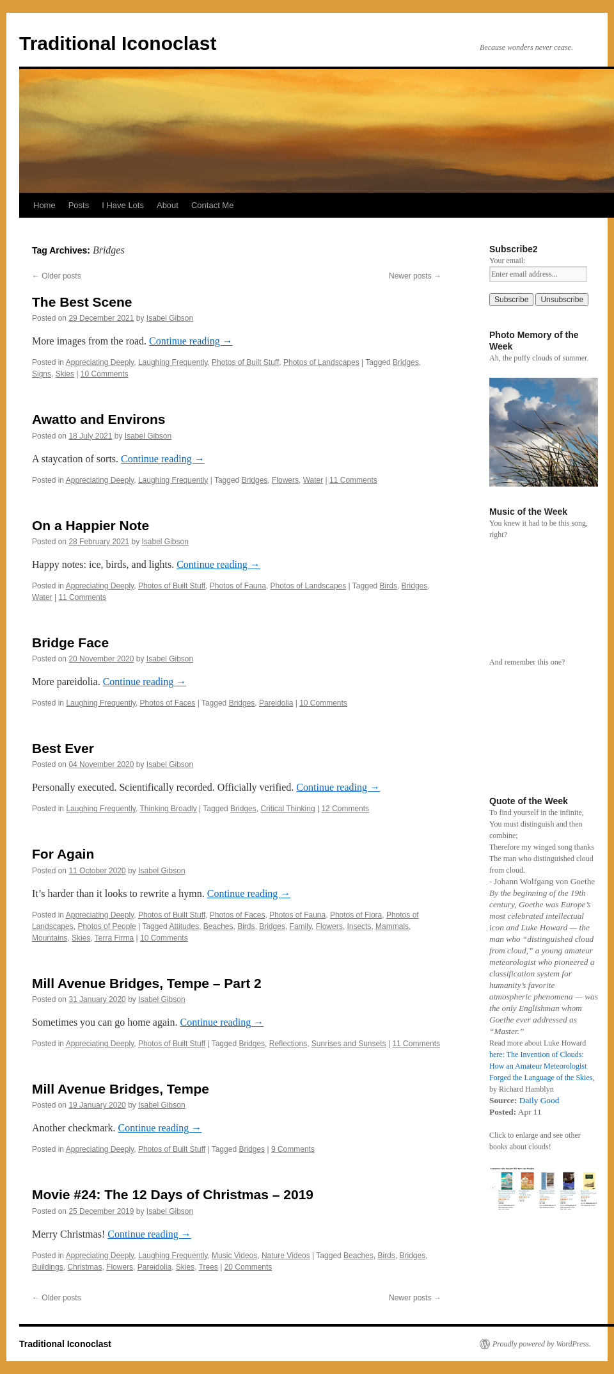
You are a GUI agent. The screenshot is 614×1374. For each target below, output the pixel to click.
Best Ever (63, 748)
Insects (359, 926)
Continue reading (191, 340)
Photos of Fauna (238, 585)
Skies (65, 373)
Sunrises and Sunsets (348, 1043)
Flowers (285, 480)
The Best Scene (82, 302)
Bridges (406, 362)
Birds (388, 585)
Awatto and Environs (98, 419)
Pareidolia (276, 703)
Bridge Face (70, 642)
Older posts (56, 275)
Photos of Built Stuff (245, 362)
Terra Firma (114, 938)
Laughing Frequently (173, 362)
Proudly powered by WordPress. (541, 1343)
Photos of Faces (168, 703)
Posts (79, 205)
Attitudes (184, 926)
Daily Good (539, 1100)
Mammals (392, 926)
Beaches (218, 926)
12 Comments (345, 808)
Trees (208, 1267)
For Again (63, 853)
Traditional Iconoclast (117, 43)
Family (300, 926)
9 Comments (293, 1149)
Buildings (47, 1267)
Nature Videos (286, 1255)
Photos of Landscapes (321, 362)
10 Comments (105, 373)
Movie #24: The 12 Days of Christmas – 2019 (172, 1194)
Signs (41, 373)
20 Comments (248, 1267)
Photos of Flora (356, 914)
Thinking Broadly (167, 808)
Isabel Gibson (169, 318)
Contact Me (212, 205)
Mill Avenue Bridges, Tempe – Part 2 (147, 983)
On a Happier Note (90, 525)
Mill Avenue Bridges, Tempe (120, 1088)
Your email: (507, 260)
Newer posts (415, 275)
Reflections (288, 1043)
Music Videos (234, 1255)
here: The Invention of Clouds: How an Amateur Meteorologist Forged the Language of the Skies (540, 1066)
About (167, 205)
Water (313, 480)
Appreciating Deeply (100, 362)
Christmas (84, 1267)
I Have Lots (123, 205)
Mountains (49, 938)
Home (44, 205)
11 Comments (353, 480)
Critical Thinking (287, 808)
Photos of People (106, 926)
